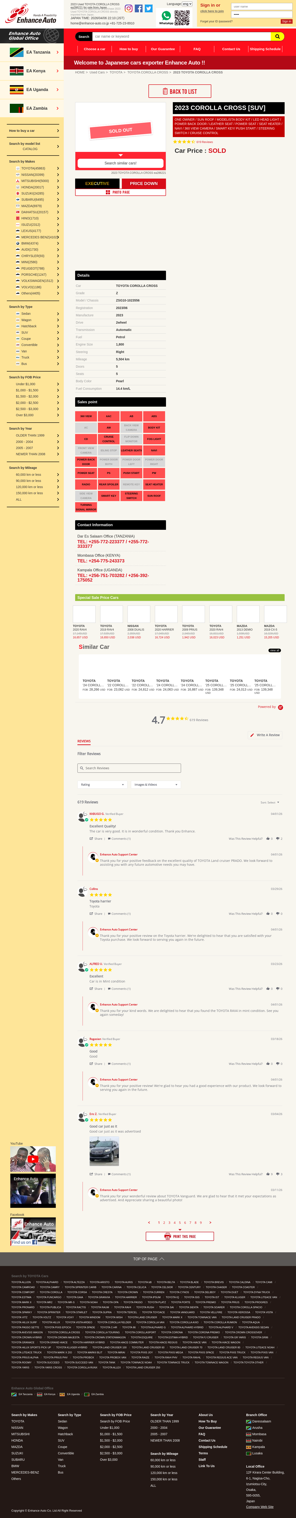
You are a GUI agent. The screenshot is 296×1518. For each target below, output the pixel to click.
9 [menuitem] (201, 1223)
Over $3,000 (24, 415)
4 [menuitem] (175, 1223)
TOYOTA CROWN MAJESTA (63, 1337)
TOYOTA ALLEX (111, 1367)
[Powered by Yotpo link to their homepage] (271, 708)
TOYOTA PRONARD (23, 1307)
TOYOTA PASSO (133, 1302)
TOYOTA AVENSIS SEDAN (254, 1327)
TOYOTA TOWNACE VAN (202, 1317)
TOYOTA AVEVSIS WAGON (27, 1332)
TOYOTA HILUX (51, 1322)
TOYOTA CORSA (77, 1292)
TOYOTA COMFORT (23, 1292)
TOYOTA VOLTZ (42, 1317)
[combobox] (102, 785)
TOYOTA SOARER (214, 1307)
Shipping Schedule (265, 49)
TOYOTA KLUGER (235, 1297)
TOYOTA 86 (129, 1327)
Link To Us (207, 1466)
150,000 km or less (29, 493)
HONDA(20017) (32, 187)
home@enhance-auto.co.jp (90, 23)
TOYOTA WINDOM (90, 1317)
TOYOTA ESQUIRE (142, 1337)
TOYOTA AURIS (124, 1282)
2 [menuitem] (164, 1223)
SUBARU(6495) (32, 199)
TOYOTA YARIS (20, 1367)
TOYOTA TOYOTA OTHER (249, 1362)
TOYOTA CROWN (128, 1292)
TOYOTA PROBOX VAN (113, 1357)
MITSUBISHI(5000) (35, 181)
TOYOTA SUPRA (102, 1312)
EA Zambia (94, 1394)
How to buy (129, 49)
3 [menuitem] (169, 1223)
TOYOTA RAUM (100, 1307)
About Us (206, 1415)
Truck (25, 357)
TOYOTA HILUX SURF (24, 1322)
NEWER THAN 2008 (30, 454)
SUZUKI (17, 1453)
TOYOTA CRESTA (102, 1292)
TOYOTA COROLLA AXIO (184, 1322)
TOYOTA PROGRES (256, 1302)
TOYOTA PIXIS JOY (141, 1352)
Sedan (26, 313)
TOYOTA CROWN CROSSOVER (244, 1332)
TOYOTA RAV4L (192, 1357)
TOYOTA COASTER (243, 1287)
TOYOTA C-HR (109, 1327)
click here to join (212, 11)
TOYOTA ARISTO (100, 1282)
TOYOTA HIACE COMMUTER (127, 1342)
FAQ (197, 49)
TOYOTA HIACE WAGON (226, 1342)
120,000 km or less (29, 487)
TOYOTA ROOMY (21, 1362)
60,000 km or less (28, 474)
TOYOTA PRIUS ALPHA (25, 1357)
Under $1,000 (25, 384)
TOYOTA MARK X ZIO (60, 1352)
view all (274, 650)
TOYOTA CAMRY (50, 1287)
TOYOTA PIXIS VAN (262, 1352)
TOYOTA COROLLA (51, 1292)
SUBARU (18, 1459)
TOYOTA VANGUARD (182, 1312)
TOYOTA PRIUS (230, 1302)
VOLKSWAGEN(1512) (37, 281)
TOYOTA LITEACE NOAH (260, 1347)
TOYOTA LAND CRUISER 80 (224, 1347)
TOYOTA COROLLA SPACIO (246, 1307)
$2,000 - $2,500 (27, 403)
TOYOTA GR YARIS (235, 1337)
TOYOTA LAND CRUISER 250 (143, 1367)
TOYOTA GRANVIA (99, 1297)
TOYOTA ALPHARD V (221, 1327)
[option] (120, 136)
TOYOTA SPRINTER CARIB (81, 1287)
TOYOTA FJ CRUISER (206, 1337)
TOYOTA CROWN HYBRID (27, 1337)
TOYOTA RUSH (145, 1307)
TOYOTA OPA (111, 1302)
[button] (98, 838)
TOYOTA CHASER (217, 1287)
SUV (24, 332)
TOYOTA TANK (107, 1362)
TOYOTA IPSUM (151, 1297)
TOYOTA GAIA (75, 1297)
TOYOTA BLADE (189, 1282)
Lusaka (254, 1453)
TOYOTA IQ (173, 1297)
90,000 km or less (28, 481)
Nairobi (254, 1440)
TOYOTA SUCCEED (48, 1362)
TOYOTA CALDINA (240, 1282)
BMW (15, 1466)
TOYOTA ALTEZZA (74, 1282)
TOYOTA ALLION (21, 1282)
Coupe (26, 339)
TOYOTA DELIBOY (205, 1292)
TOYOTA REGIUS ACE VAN (222, 1357)
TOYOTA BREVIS (214, 1282)
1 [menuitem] (159, 1223)
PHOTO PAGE (121, 192)
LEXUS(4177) (31, 231)
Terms (203, 1453)
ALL (19, 499)
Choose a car (94, 49)
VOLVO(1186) (31, 287)
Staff (202, 1459)
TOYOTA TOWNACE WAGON (212, 1362)
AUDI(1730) (29, 249)
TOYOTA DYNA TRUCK (257, 1292)
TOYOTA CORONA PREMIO (204, 1332)
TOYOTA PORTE (181, 1302)
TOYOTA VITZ (19, 1317)
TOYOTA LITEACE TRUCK (26, 1352)
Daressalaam (258, 1421)
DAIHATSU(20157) (34, 212)
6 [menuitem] (185, 1223)
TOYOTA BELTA (166, 1282)
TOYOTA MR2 (44, 1302)
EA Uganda (70, 1394)
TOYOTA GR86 (260, 1337)
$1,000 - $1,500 (27, 390)
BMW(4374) (29, 243)
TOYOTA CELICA (137, 1287)
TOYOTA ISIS (192, 1297)
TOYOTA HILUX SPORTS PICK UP (31, 1347)
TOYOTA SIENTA (189, 1307)
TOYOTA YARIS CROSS (48, 1367)
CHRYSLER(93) (32, 256)
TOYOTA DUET (230, 1292)
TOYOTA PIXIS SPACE (201, 1352)
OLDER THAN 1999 (30, 435)
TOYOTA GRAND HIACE (54, 1342)
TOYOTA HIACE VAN (195, 1342)
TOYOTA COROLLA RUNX (82, 1367)
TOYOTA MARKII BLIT (90, 1352)
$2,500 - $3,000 (27, 409)
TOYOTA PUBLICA (50, 1307)
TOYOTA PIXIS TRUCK (232, 1352)
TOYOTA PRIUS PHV (55, 1357)
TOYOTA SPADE (86, 1327)
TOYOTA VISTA (264, 1312)
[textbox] (281, 804)
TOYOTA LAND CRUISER (143, 1317)
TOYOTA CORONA (172, 1332)
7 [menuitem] (190, 1223)
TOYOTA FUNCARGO (49, 1297)
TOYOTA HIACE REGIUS (163, 1342)
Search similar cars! (120, 163)
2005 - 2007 (24, 448)
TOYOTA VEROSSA (239, 1312)
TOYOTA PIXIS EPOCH (58, 1327)
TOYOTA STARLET (77, 1312)
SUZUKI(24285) (32, 193)
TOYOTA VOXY (65, 1317)
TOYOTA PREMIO (206, 1302)
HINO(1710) (29, 218)
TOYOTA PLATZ (157, 1302)
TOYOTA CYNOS (179, 1292)
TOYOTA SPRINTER (49, 1312)
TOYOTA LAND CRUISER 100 (109, 1347)
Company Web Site (259, 1507)
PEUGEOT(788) (32, 268)
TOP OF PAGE (145, 1259)
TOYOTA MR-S (66, 1302)
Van (24, 351)
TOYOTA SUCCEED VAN (79, 1362)
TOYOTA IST (212, 1297)
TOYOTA (17, 1421)
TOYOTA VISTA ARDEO (79, 1322)
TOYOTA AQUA (251, 1322)
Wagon (26, 320)
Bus (24, 364)
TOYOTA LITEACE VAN (264, 1297)
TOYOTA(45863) (33, 168)
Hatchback (28, 326)
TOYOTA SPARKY (22, 1312)
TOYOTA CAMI (264, 1282)
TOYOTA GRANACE (23, 1342)
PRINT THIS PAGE (180, 1236)
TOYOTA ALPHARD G (154, 1327)
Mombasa (256, 1434)
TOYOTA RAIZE (140, 1357)
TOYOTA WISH (114, 1317)
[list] (185, 1152)
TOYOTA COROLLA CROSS (64, 1332)
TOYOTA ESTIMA (21, 1297)
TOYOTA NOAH (89, 1302)
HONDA (17, 1440)
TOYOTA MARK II (21, 1302)
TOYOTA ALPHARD (47, 1282)
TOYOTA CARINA (112, 1287)
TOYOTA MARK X (172, 1317)
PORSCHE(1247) (33, 274)
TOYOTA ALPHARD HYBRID (187, 1327)
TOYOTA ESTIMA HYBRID (173, 1337)
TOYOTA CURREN (154, 1292)
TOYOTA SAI (166, 1307)
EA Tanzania (22, 1394)
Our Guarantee (163, 49)
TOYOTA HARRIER (126, 1297)
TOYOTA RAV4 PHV (166, 1357)
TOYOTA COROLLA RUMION (220, 1322)
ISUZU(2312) (30, 224)
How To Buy (208, 1421)
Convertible (29, 345)
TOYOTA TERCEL (127, 1312)
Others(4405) (30, 293)
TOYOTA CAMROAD (23, 1287)
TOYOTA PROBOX (84, 1357)
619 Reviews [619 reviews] (204, 142)
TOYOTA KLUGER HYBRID (72, 1347)
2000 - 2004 (24, 442)
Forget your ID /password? (216, 21)
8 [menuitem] (195, 1223)
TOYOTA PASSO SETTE (25, 1327)
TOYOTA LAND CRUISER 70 (186, 1347)
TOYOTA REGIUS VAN (256, 1357)
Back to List (179, 91)
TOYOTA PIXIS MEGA (171, 1352)
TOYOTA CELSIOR (162, 1287)
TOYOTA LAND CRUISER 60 (148, 1347)
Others (16, 1479)
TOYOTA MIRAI (116, 1352)
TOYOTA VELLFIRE (211, 1312)
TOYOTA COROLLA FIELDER (114, 1322)
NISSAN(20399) (32, 175)
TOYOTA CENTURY (190, 1287)
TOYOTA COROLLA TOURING (102, 1332)
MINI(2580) (29, 262)
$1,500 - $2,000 (27, 396)
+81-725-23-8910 (122, 23)
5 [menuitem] (180, 1223)
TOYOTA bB (145, 1282)
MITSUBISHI (20, 1434)
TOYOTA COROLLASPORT (141, 1332)
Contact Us (231, 49)
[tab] (265, 735)
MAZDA (17, 1447)
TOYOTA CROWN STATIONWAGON (105, 1337)
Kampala (255, 1447)
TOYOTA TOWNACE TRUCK (173, 1362)
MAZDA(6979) (31, 206)
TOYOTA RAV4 (123, 1307)
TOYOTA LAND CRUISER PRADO (241, 1317)
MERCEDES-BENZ (25, 1472)
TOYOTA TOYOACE (154, 1312)
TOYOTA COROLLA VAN (150, 1322)
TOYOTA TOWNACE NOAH (136, 1362)
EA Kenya (46, 1394)
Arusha (254, 1428)
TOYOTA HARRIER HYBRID (89, 1342)
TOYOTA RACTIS (76, 1307)
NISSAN (17, 1428)
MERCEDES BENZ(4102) (39, 237)
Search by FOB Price (115, 1421)
